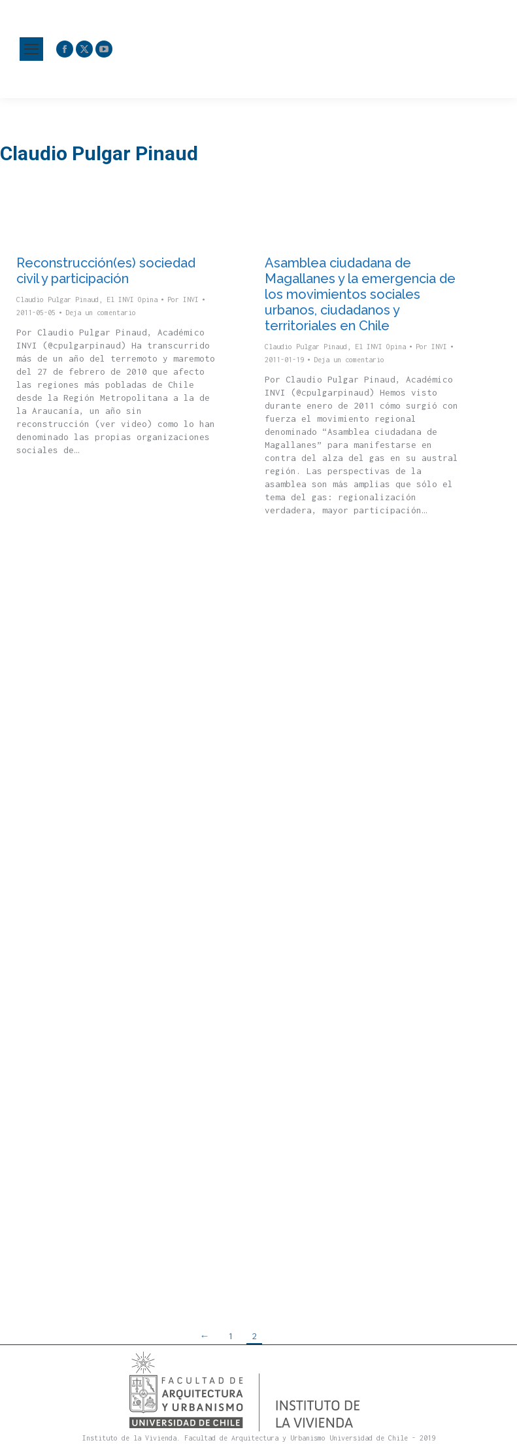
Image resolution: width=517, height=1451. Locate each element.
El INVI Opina (132, 299)
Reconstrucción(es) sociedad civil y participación (105, 270)
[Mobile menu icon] (31, 49)
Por (183, 299)
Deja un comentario (100, 312)
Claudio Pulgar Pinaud (57, 299)
